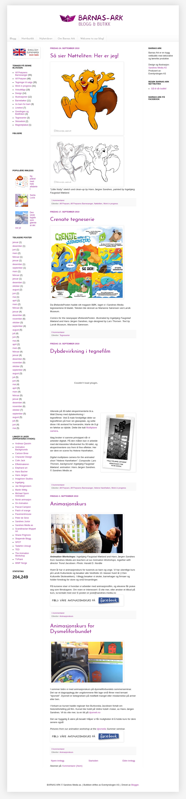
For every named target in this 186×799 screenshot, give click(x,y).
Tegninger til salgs (23, 82)
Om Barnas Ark (66, 38)
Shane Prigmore (23, 535)
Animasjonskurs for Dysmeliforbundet (72, 628)
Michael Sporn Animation (22, 494)
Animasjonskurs (68, 504)
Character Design (23, 457)
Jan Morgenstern (23, 486)
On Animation (21, 503)
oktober (16, 286)
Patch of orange (22, 510)
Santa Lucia (32, 196)
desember (17, 246)
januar (15, 242)
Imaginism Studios (24, 479)
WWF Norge (21, 563)
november (17, 319)
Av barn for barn (23, 104)
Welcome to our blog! (92, 38)
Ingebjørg (19, 482)
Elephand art (21, 468)
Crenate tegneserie (72, 219)
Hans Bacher (21, 471)
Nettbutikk (27, 38)
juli (14, 333)
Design (18, 93)
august (16, 289)
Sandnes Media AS (157, 67)
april (15, 300)
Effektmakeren (22, 464)
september (18, 268)
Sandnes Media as (24, 525)
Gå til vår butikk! (159, 88)
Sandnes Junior (22, 521)
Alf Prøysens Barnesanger (81, 203)
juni (14, 249)
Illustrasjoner (21, 97)
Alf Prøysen (65, 203)
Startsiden (93, 761)
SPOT (18, 542)
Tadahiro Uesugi (23, 546)
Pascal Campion (23, 507)
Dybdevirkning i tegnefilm (80, 351)
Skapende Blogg (23, 538)
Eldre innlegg (129, 761)
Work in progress (110, 203)
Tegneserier (65, 335)
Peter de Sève (22, 518)
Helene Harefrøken (102, 488)
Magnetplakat (21, 125)
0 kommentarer (58, 332)
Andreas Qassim (23, 443)
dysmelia (101, 729)
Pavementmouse (23, 514)
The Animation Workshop (22, 554)
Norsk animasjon (23, 499)
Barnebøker (20, 100)
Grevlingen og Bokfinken (22, 112)
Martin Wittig (21, 490)
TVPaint (19, 559)
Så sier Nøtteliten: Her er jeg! (84, 56)
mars (15, 253)
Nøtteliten (98, 203)
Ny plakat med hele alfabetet (34, 182)
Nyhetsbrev (45, 38)
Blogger (135, 785)
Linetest (19, 108)
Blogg (13, 38)
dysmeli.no (94, 712)
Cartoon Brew (21, 453)
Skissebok (20, 121)
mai (14, 297)
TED (17, 549)
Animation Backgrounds (21, 448)
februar (16, 257)
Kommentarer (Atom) (72, 766)
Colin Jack (20, 460)
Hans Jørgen (21, 475)
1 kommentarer (58, 200)
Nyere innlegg (57, 761)
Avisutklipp (20, 89)
